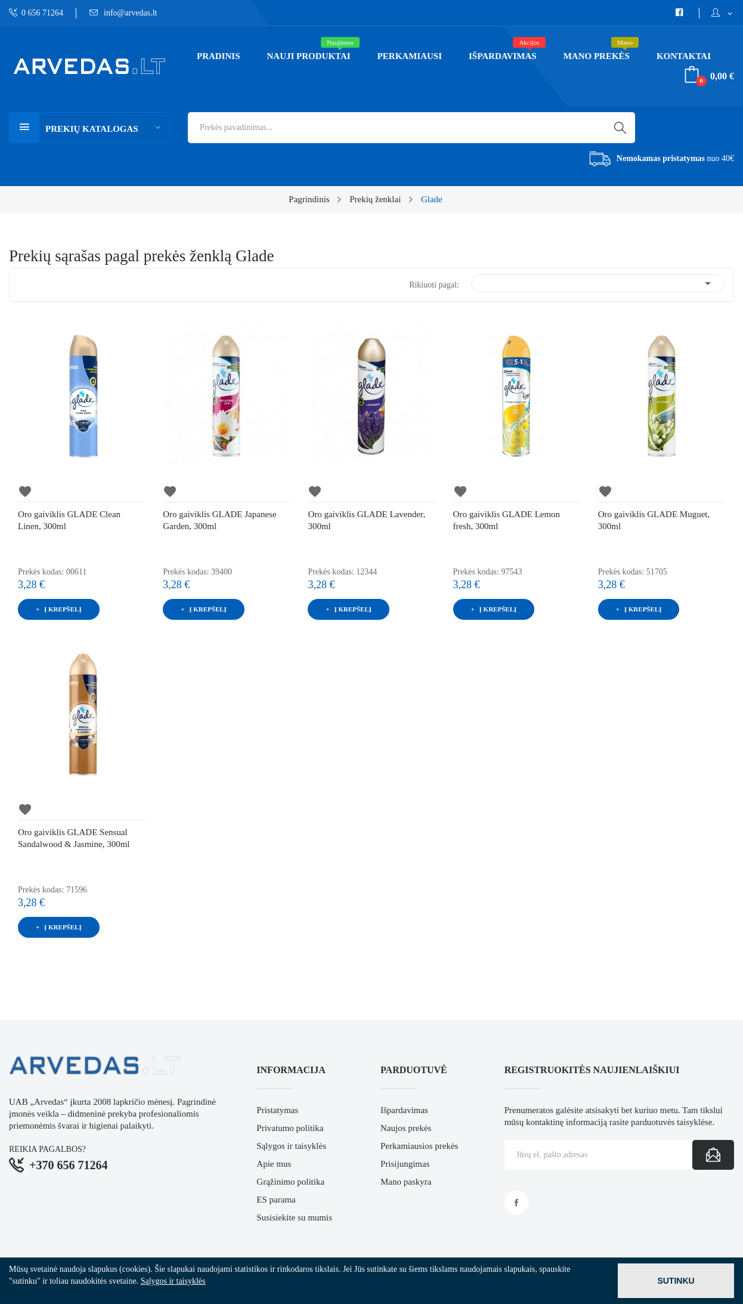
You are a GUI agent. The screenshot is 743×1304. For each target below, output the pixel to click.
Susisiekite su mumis (294, 1217)
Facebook (516, 1203)
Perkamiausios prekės (419, 1146)
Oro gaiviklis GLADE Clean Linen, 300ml (69, 520)
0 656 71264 (36, 12)
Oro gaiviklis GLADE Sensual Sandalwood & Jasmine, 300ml (74, 838)
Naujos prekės (405, 1128)
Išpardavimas (404, 1110)
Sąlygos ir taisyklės (291, 1146)
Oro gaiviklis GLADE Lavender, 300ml (366, 520)
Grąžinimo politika (290, 1181)
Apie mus (273, 1164)
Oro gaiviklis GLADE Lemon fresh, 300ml (507, 520)
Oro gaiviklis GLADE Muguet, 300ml (654, 520)
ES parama (275, 1199)
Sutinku (675, 1281)
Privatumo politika (289, 1128)
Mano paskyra (405, 1181)
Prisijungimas (405, 1164)
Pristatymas (277, 1110)
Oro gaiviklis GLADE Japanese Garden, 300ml (219, 520)
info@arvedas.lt (123, 12)
